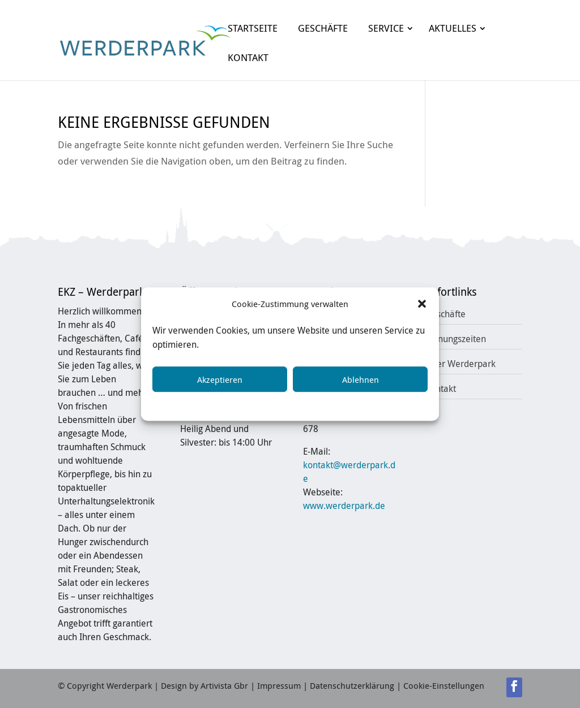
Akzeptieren (219, 379)
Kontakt (440, 388)
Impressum (373, 404)
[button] (422, 304)
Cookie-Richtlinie (218, 404)
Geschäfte (445, 314)
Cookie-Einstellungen (443, 685)
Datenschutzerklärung (301, 404)
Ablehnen (360, 379)
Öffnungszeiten (455, 339)
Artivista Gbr (224, 685)
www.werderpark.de (344, 505)
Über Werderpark (460, 363)
